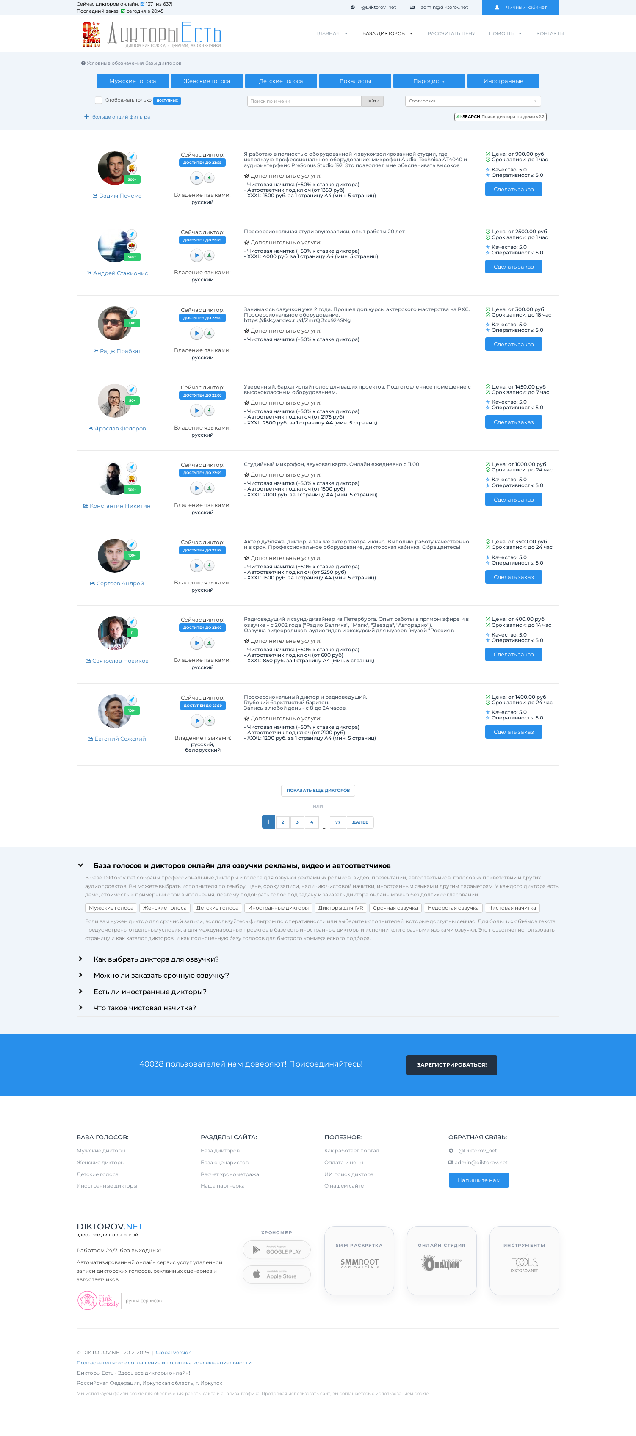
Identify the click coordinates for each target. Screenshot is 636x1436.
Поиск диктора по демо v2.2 (500, 116)
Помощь (501, 33)
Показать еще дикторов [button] (318, 790)
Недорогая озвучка (453, 907)
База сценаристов (225, 1163)
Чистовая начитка (512, 907)
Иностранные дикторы (278, 907)
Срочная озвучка (395, 907)
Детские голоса (281, 80)
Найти (372, 101)
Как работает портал (351, 1151)
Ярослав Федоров (117, 428)
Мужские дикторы (101, 1151)
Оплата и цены (343, 1163)
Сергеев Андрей (117, 583)
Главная (328, 33)
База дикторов (383, 33)
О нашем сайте (344, 1187)
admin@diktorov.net (439, 7)
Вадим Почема (117, 195)
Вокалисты (355, 80)
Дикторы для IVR (340, 907)
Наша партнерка (223, 1187)
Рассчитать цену (451, 33)
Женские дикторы (100, 1163)
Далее (360, 822)
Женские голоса (207, 80)
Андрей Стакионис (117, 273)
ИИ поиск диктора (348, 1175)
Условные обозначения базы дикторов (131, 63)
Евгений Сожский (117, 738)
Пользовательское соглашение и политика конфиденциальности (164, 1364)
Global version (174, 1354)
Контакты (550, 33)
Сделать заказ (514, 189)
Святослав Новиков (117, 660)
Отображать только (143, 101)
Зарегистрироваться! (452, 1065)
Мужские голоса (132, 80)
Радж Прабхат (117, 350)
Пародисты (429, 80)
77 (337, 822)
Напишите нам (479, 1180)
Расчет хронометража (230, 1175)
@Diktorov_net (373, 7)
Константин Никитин (117, 505)
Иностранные (503, 80)
